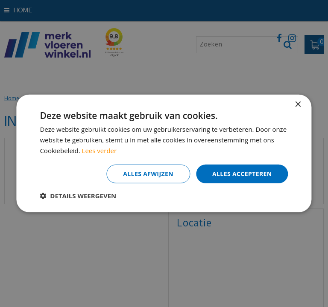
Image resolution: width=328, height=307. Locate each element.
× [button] (298, 104)
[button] (78, 196)
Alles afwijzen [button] (148, 173)
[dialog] (164, 153)
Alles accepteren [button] (242, 173)
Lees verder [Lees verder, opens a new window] (99, 150)
